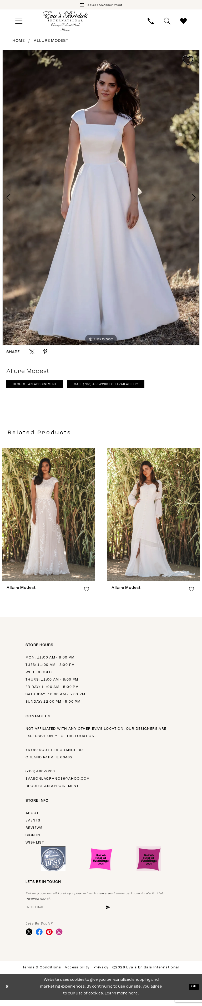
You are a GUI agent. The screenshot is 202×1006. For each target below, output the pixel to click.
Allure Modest (51, 43)
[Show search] (167, 23)
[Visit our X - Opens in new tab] (30, 937)
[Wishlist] (183, 23)
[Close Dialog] (7, 993)
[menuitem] (18, 22)
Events (33, 824)
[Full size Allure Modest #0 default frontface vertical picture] (101, 199)
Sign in (33, 839)
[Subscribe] (122, 911)
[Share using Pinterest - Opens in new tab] (45, 353)
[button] (18, 22)
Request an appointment (52, 790)
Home (18, 43)
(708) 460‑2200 (40, 775)
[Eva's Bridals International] (65, 22)
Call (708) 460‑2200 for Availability (122, 388)
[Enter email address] (75, 911)
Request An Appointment (39, 388)
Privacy (101, 974)
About (32, 817)
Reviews (34, 832)
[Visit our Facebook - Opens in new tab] (41, 937)
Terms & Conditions (42, 974)
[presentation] (48, 518)
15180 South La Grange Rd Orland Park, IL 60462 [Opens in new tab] (54, 757)
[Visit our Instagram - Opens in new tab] (63, 937)
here (133, 1000)
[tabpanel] (101, 199)
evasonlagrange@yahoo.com (58, 782)
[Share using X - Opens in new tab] (32, 353)
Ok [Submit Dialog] (193, 993)
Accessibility (77, 974)
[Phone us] (151, 23)
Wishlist (35, 846)
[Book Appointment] (101, 5)
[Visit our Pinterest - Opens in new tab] (52, 937)
